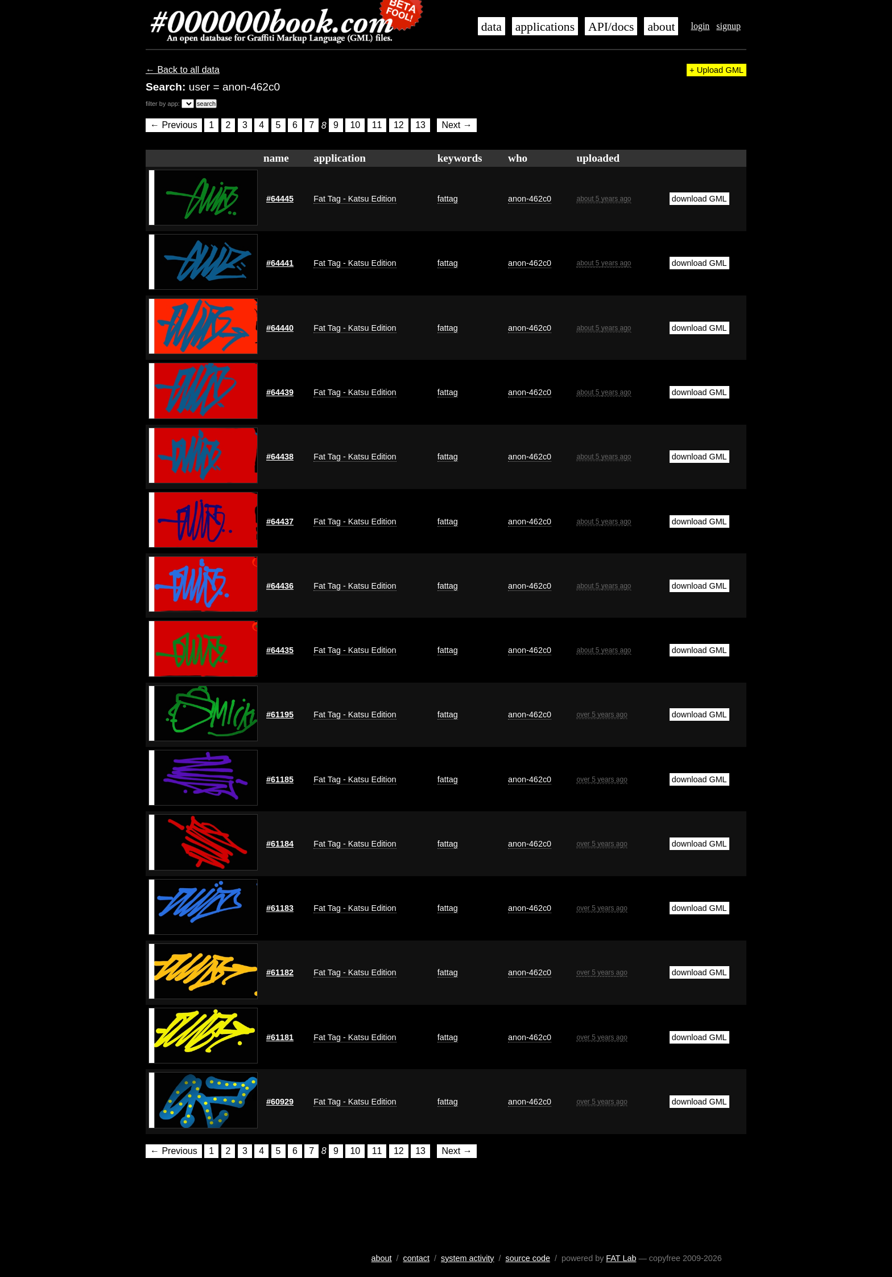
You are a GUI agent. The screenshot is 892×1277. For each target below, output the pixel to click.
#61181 (280, 1037)
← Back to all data (183, 70)
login (700, 26)
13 (420, 125)
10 (355, 125)
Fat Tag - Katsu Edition (354, 198)
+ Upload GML (716, 70)
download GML (699, 198)
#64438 (280, 456)
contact (416, 1258)
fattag (447, 198)
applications (545, 27)
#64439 (280, 392)
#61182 (280, 972)
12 (399, 125)
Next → (456, 125)
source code (528, 1258)
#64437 (280, 521)
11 (377, 125)
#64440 (280, 327)
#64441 (280, 263)
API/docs (611, 27)
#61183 (280, 908)
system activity (467, 1258)
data (491, 27)
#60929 (280, 1101)
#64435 (280, 650)
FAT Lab (621, 1258)
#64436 (280, 585)
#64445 (280, 198)
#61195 (280, 714)
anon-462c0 (529, 198)
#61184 (280, 843)
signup (728, 26)
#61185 (280, 779)
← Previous (173, 125)
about (661, 27)
